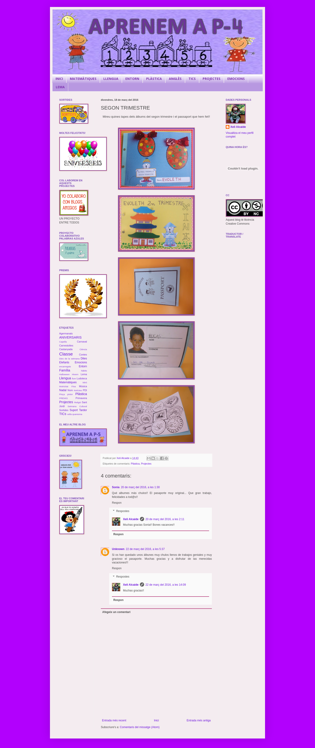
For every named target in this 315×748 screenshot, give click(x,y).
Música (83, 386)
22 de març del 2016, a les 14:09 (165, 584)
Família (64, 370)
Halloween (64, 374)
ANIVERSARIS (70, 337)
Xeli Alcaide (131, 519)
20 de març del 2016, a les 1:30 (140, 487)
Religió (77, 402)
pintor (70, 394)
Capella (63, 341)
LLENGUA (110, 78)
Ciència (83, 349)
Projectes (146, 463)
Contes (83, 354)
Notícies (78, 390)
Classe (66, 354)
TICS (192, 78)
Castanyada (66, 349)
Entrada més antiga (199, 720)
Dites (84, 358)
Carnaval (82, 341)
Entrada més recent (114, 720)
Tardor (83, 410)
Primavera (81, 398)
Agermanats (66, 333)
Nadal (62, 390)
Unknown (118, 549)
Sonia (116, 487)
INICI (59, 78)
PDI (85, 390)
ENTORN (132, 78)
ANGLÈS (175, 78)
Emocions (81, 362)
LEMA (60, 87)
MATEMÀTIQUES (83, 78)
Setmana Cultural (77, 406)
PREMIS (63, 398)
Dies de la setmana (69, 358)
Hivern (75, 374)
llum (74, 378)
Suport (74, 410)
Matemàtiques (68, 382)
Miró (85, 382)
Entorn (83, 366)
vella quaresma (74, 414)
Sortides (63, 410)
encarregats (65, 366)
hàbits (84, 370)
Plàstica (135, 463)
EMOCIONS (236, 78)
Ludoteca (82, 378)
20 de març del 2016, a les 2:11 (164, 519)
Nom (70, 390)
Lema (84, 374)
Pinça (62, 394)
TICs (62, 414)
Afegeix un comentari (116, 612)
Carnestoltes (66, 345)
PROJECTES (211, 78)
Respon (116, 502)
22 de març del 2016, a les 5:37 (145, 549)
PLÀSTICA (154, 78)
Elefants (64, 362)
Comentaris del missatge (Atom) (139, 727)
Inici (156, 720)
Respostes (122, 511)
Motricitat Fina (67, 386)
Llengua (65, 378)
